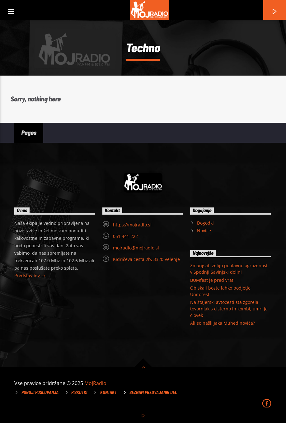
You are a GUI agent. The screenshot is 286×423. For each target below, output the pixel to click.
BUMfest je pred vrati (212, 280)
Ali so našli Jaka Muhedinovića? (222, 323)
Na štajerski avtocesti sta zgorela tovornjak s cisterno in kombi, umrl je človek (229, 308)
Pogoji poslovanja (40, 392)
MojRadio (95, 383)
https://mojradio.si (132, 225)
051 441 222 (125, 236)
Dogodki (205, 223)
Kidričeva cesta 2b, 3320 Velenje (146, 259)
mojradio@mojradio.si (136, 248)
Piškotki (79, 392)
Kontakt (108, 392)
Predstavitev (29, 276)
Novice (204, 231)
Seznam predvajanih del (153, 392)
